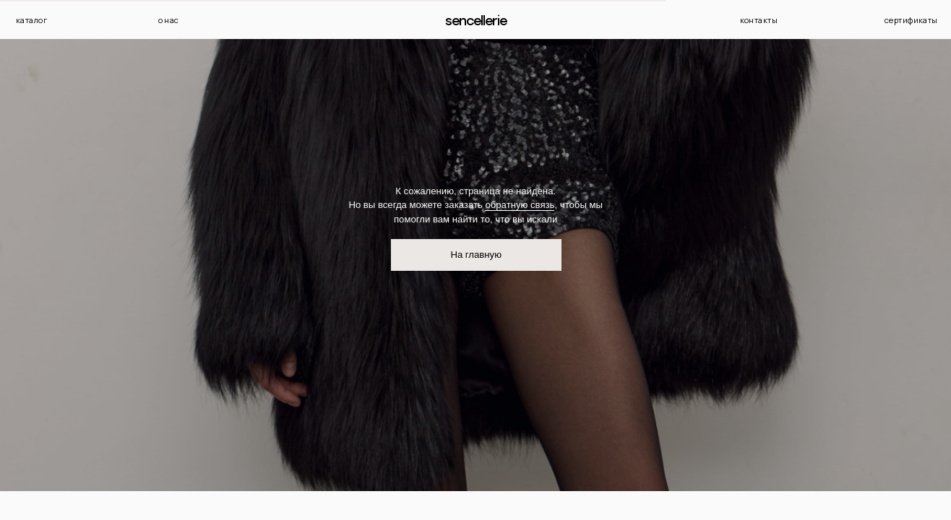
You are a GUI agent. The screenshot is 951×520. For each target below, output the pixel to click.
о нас (168, 19)
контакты (759, 19)
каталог (31, 19)
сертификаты (911, 19)
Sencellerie (476, 20)
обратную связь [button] (519, 204)
